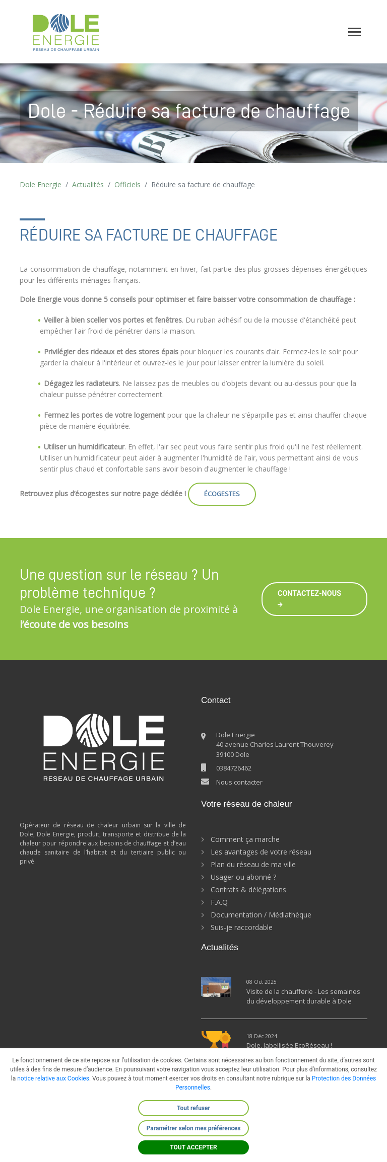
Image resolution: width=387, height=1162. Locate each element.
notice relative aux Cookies (53, 1078)
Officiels (127, 184)
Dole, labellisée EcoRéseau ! (290, 1045)
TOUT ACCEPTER (193, 1147)
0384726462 (233, 767)
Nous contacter (239, 782)
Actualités (88, 184)
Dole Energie (40, 184)
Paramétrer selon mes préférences (194, 1128)
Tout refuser (193, 1108)
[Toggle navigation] (354, 32)
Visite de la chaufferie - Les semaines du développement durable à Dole (303, 996)
